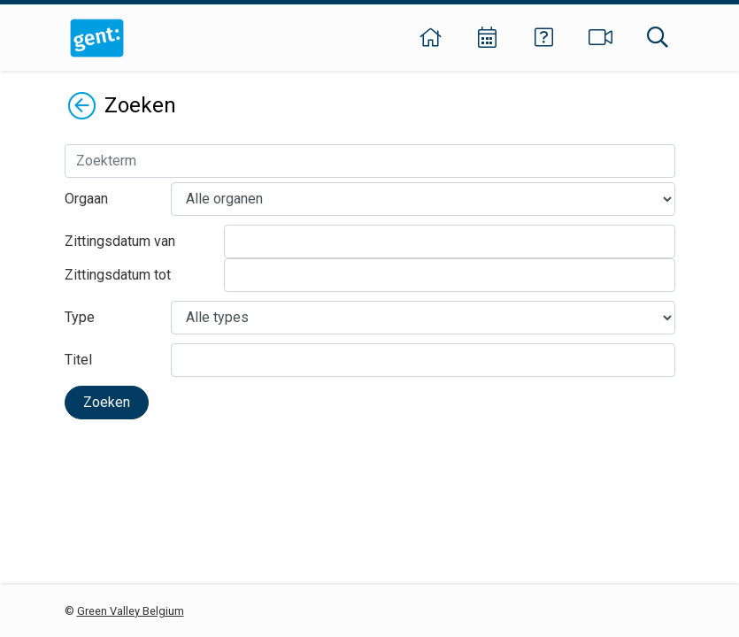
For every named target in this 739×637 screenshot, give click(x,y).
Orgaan (86, 198)
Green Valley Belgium (130, 611)
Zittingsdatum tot (118, 274)
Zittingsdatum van (120, 241)
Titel (78, 359)
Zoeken (106, 402)
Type (80, 317)
